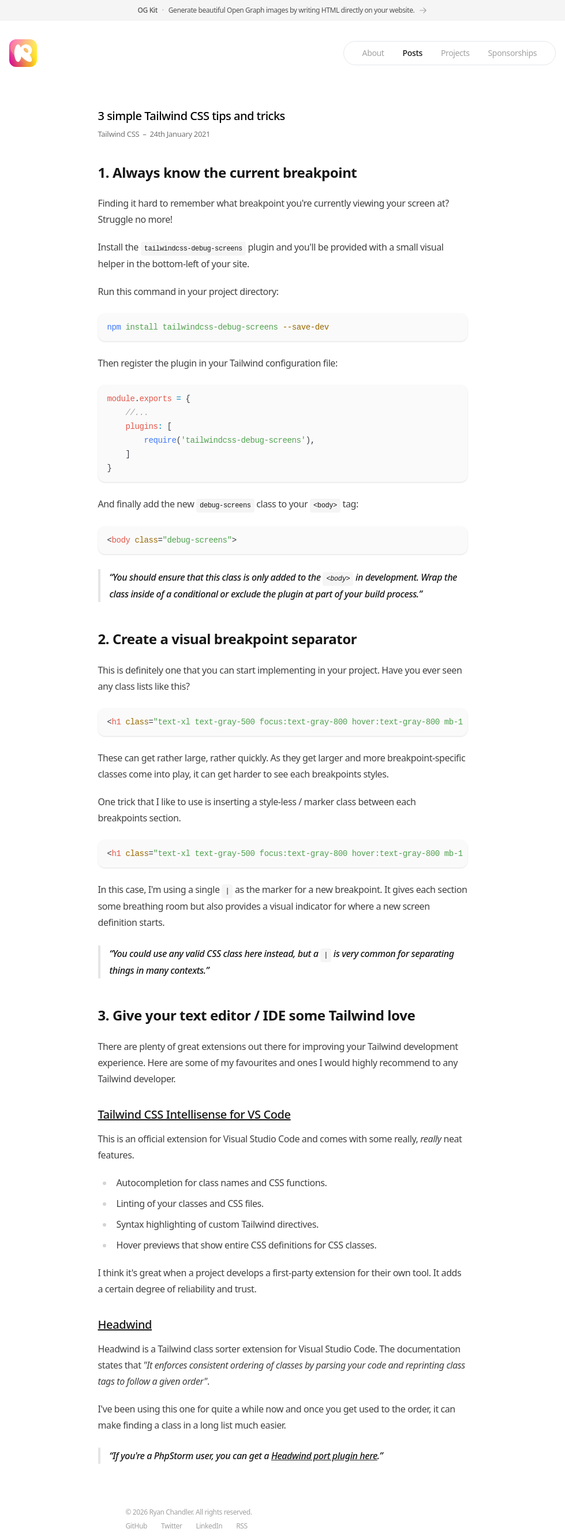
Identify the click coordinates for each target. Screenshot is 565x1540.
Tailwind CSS (119, 134)
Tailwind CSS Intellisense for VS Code (194, 1114)
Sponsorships (512, 52)
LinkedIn (209, 1526)
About (373, 52)
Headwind (125, 1324)
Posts (412, 52)
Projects (455, 52)
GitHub (136, 1526)
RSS (241, 1526)
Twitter (171, 1526)
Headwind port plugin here (324, 1455)
